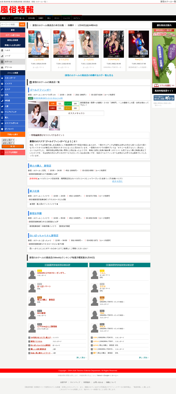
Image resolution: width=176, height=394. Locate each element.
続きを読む (117, 181)
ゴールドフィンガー (40, 90)
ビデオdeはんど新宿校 (47, 327)
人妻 (4, 106)
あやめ (95, 345)
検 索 (12, 146)
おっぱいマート (44, 287)
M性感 (5, 100)
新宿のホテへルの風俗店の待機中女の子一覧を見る (88, 75)
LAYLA (96, 342)
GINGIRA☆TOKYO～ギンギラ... (51, 273)
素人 (4, 117)
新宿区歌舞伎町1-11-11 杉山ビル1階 (45, 98)
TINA (102, 313)
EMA (102, 300)
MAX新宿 (41, 313)
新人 (49, 18)
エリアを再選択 (9, 152)
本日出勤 (31, 18)
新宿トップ (6, 18)
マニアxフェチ (9, 112)
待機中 (40, 18)
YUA (95, 349)
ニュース (66, 18)
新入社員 (34, 191)
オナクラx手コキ (9, 123)
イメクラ (6, 83)
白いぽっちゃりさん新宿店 (44, 236)
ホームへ (114, 376)
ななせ (103, 287)
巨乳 (4, 95)
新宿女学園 (36, 213)
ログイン (77, 18)
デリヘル (6, 67)
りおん (103, 273)
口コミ (57, 18)
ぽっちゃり (7, 129)
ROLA (102, 327)
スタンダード (8, 78)
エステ (5, 89)
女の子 (120, 265)
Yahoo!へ (100, 376)
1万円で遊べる (19, 18)
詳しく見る (81, 358)
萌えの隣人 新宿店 (40, 166)
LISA (95, 338)
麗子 (95, 353)
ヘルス (5, 50)
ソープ (5, 56)
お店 (57, 265)
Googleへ (107, 376)
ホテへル (6, 61)
